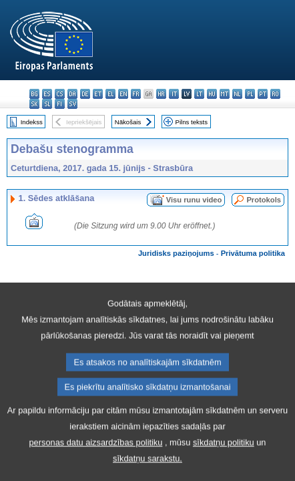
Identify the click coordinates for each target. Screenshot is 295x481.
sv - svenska (72, 104)
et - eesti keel (98, 94)
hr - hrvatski (161, 94)
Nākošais (128, 122)
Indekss (32, 122)
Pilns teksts (192, 122)
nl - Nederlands (237, 94)
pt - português (263, 94)
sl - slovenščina (47, 104)
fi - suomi (60, 104)
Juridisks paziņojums (176, 253)
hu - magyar (212, 94)
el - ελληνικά (110, 94)
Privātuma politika (253, 253)
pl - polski (250, 94)
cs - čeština (60, 94)
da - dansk (72, 94)
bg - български (34, 94)
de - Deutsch (85, 94)
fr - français (136, 94)
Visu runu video (194, 200)
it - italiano (174, 94)
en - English (123, 94)
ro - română (275, 94)
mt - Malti (225, 94)
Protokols (263, 200)
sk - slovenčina (34, 104)
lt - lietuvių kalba (199, 94)
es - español (47, 94)
